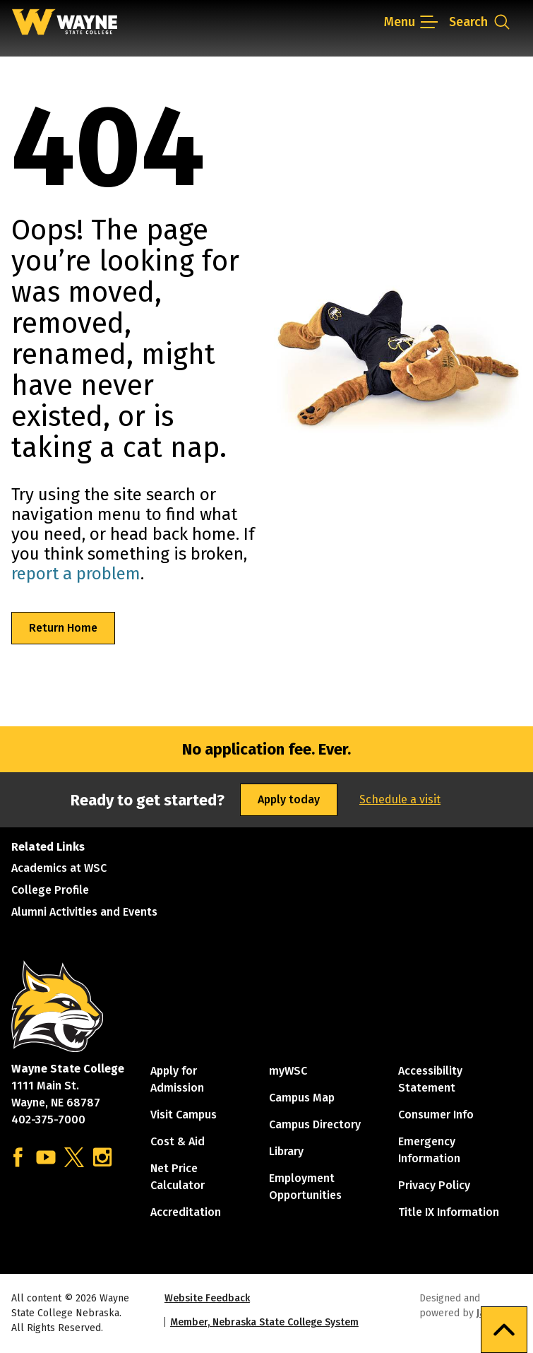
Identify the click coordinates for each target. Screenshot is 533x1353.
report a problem (75, 574)
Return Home (63, 627)
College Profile (50, 890)
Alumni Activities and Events (84, 911)
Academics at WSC (59, 868)
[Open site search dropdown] (479, 21)
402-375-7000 (48, 1119)
